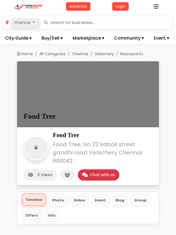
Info (52, 215)
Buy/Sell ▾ (52, 38)
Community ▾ (129, 38)
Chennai (80, 54)
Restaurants (131, 54)
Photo (58, 200)
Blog (120, 200)
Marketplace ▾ (88, 38)
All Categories (52, 54)
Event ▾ (161, 38)
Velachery (104, 54)
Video (79, 200)
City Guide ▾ (18, 38)
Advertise (78, 6)
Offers (31, 215)
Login (120, 6)
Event (100, 200)
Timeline (33, 199)
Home (25, 54)
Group (140, 200)
